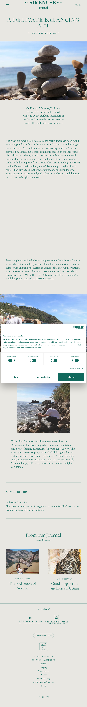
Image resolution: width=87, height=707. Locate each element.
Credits (44, 686)
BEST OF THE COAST (48, 33)
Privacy (43, 675)
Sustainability (43, 671)
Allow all (71, 377)
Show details (75, 369)
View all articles (43, 541)
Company (43, 667)
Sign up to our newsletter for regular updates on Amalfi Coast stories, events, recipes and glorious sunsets (42, 509)
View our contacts (43, 635)
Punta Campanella (36, 119)
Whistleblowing (43, 678)
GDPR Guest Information (43, 682)
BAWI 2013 (29, 275)
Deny (16, 377)
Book (78, 5)
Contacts (43, 663)
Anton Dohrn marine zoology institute (58, 163)
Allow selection (43, 377)
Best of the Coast (22, 579)
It (43, 689)
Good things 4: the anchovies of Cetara (65, 587)
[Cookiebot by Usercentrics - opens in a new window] (74, 327)
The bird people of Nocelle (22, 587)
